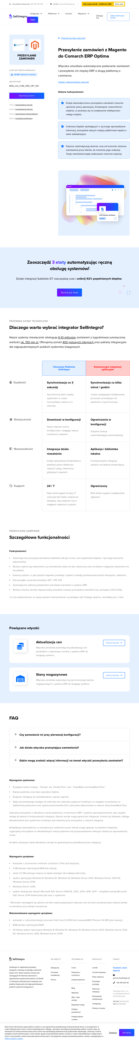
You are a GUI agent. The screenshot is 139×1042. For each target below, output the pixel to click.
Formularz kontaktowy (55, 973)
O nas (74, 967)
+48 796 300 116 (121, 982)
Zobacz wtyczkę (114, 642)
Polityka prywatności (76, 1010)
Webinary (75, 992)
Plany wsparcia (98, 977)
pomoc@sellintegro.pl (121, 976)
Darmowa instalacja (96, 990)
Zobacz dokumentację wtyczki (73, 82)
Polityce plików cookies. (14, 1038)
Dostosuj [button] (113, 1032)
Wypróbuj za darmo (27, 95)
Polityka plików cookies (77, 1018)
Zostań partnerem (78, 979)
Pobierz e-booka (98, 1008)
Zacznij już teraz (69, 292)
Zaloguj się (99, 16)
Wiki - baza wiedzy (76, 998)
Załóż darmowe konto (117, 16)
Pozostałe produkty (96, 982)
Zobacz (20, 105)
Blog (73, 988)
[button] (36, 13)
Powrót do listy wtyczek (71, 38)
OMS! (32, 19)
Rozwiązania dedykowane (97, 997)
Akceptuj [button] (126, 1032)
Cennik (68, 13)
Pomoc (53, 979)
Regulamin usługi (78, 1004)
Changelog (96, 1003)
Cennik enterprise (99, 972)
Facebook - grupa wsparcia (120, 969)
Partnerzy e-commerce (76, 973)
